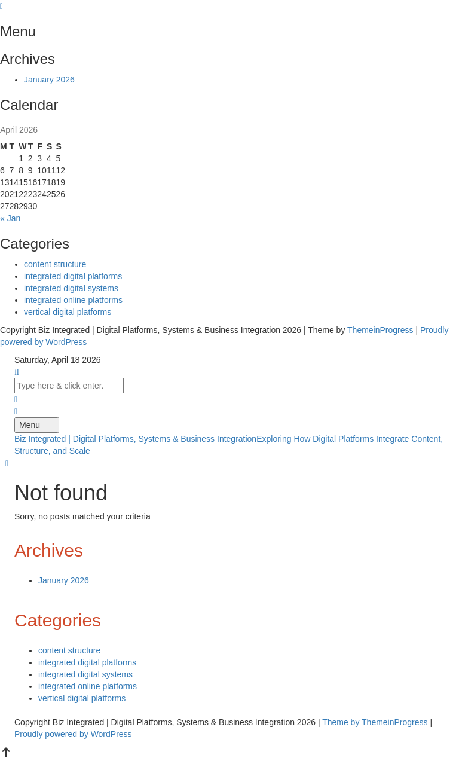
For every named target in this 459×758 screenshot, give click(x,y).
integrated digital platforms (73, 276)
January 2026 (49, 79)
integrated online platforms (73, 300)
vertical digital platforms (67, 312)
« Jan (10, 218)
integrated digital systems (71, 288)
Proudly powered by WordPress (73, 734)
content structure (55, 264)
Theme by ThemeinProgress (374, 722)
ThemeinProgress (380, 330)
